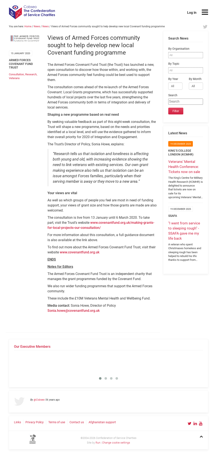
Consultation (16, 74)
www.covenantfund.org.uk (79, 252)
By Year (173, 79)
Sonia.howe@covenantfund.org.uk (73, 311)
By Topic (173, 64)
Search (172, 95)
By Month (195, 79)
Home (27, 26)
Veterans (14, 78)
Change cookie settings (116, 442)
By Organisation (178, 49)
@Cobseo (39, 399)
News (37, 26)
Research (31, 74)
